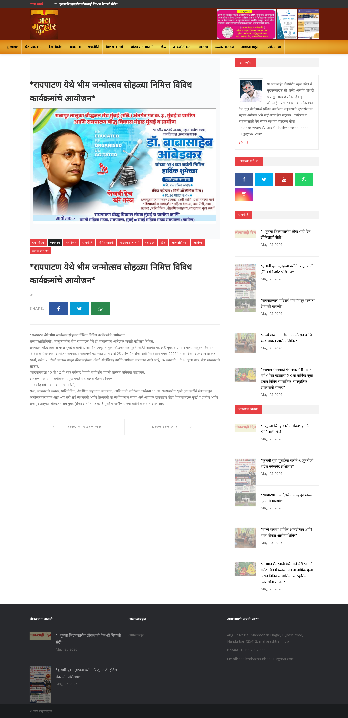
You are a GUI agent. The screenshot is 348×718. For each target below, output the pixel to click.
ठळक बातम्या (224, 47)
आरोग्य (203, 47)
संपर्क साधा (273, 47)
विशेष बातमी (115, 47)
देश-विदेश (55, 47)
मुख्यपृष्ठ (12, 47)
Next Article (172, 427)
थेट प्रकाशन (33, 47)
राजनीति (93, 47)
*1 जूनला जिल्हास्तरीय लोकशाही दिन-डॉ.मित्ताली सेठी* (86, 4)
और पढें (243, 142)
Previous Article (76, 427)
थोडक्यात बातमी (142, 47)
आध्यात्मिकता (182, 47)
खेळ (163, 47)
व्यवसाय (75, 47)
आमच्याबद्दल (250, 47)
